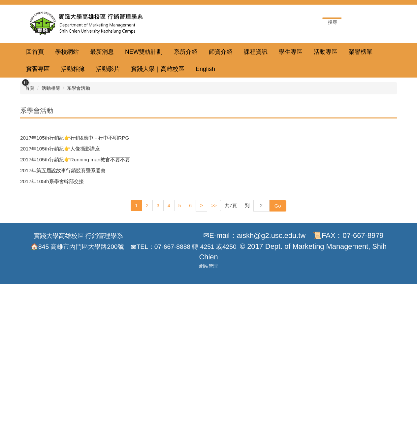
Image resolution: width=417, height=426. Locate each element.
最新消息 (102, 52)
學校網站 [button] (67, 52)
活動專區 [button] (325, 52)
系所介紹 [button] (186, 52)
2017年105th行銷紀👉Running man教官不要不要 (75, 292)
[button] (25, 82)
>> (213, 338)
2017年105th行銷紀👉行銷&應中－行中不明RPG (74, 270)
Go (277, 338)
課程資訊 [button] (256, 52)
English (205, 69)
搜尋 (385, 22)
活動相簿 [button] (73, 69)
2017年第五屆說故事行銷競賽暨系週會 (63, 303)
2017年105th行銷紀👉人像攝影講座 (60, 281)
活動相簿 (51, 220)
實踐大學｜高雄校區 (157, 69)
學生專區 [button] (291, 52)
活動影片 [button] (108, 69)
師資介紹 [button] (221, 52)
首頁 (29, 220)
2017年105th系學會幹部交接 (52, 314)
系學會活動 (78, 220)
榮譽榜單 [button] (360, 52)
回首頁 (35, 52)
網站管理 (208, 415)
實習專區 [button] (38, 69)
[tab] (185, 205)
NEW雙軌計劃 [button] (144, 52)
